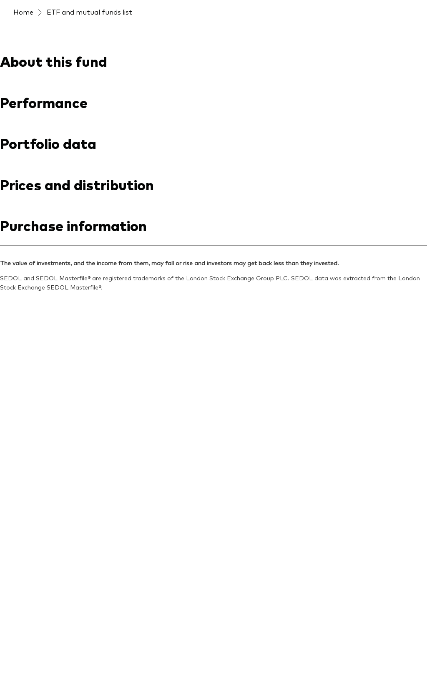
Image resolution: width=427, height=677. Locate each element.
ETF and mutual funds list (89, 11)
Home (23, 11)
